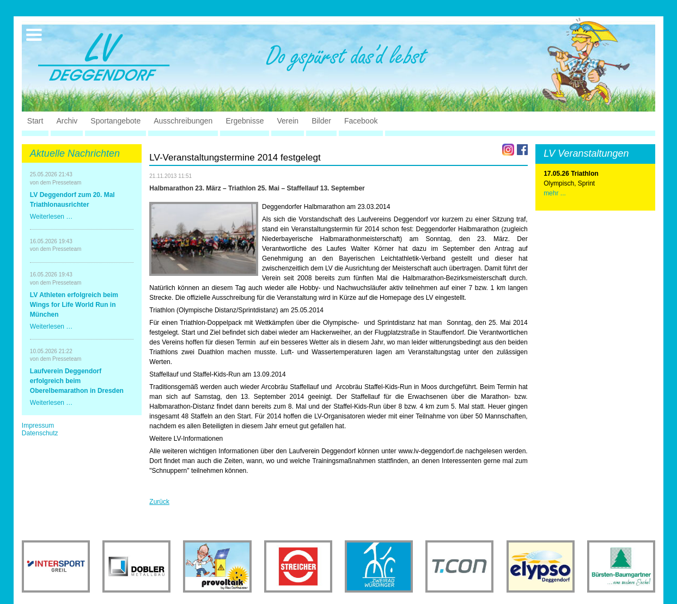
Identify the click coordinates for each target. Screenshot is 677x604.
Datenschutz (40, 433)
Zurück (159, 502)
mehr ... (555, 193)
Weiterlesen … (51, 216)
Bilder (321, 120)
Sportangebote (115, 120)
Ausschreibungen (183, 120)
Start (35, 120)
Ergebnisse (244, 120)
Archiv (66, 120)
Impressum (38, 425)
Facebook (360, 120)
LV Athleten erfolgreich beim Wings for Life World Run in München (74, 304)
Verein (287, 120)
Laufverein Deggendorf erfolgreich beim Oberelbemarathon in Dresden (77, 381)
